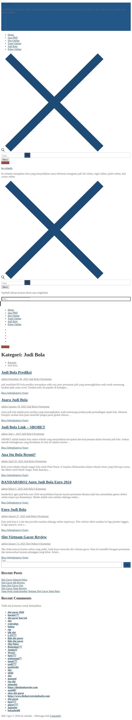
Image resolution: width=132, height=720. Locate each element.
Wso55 (11, 652)
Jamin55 (12, 649)
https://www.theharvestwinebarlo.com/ (29, 696)
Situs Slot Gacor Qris (12, 585)
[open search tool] (52, 150)
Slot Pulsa (13, 644)
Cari (3, 560)
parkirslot (13, 667)
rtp (9, 629)
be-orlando (6, 4)
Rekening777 (15, 646)
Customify (55, 716)
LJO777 (12, 635)
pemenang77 (15, 658)
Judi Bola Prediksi (16, 372)
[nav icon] (5, 159)
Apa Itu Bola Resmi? (18, 454)
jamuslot (12, 684)
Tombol (5, 162)
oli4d (10, 672)
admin (4, 379)
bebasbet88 (14, 710)
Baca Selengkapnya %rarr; (15, 393)
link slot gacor (15, 638)
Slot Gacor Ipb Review (13, 582)
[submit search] (27, 155)
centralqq (13, 623)
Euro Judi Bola (13, 509)
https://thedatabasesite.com (23, 687)
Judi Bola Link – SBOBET (23, 427)
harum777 (13, 615)
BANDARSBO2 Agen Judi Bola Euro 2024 (36, 482)
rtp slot (12, 681)
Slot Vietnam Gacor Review (24, 537)
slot (10, 620)
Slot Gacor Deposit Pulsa (14, 579)
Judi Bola (33, 379)
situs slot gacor (16, 693)
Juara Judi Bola (14, 400)
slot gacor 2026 (16, 612)
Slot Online (31, 543)
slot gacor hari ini (17, 618)
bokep (11, 626)
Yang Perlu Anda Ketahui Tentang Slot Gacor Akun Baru (30, 591)
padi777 (12, 664)
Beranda (12, 362)
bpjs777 (12, 655)
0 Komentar (45, 379)
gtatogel (12, 678)
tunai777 (12, 661)
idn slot (12, 632)
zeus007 (12, 690)
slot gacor (13, 699)
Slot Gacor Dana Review (14, 588)
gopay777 (13, 704)
